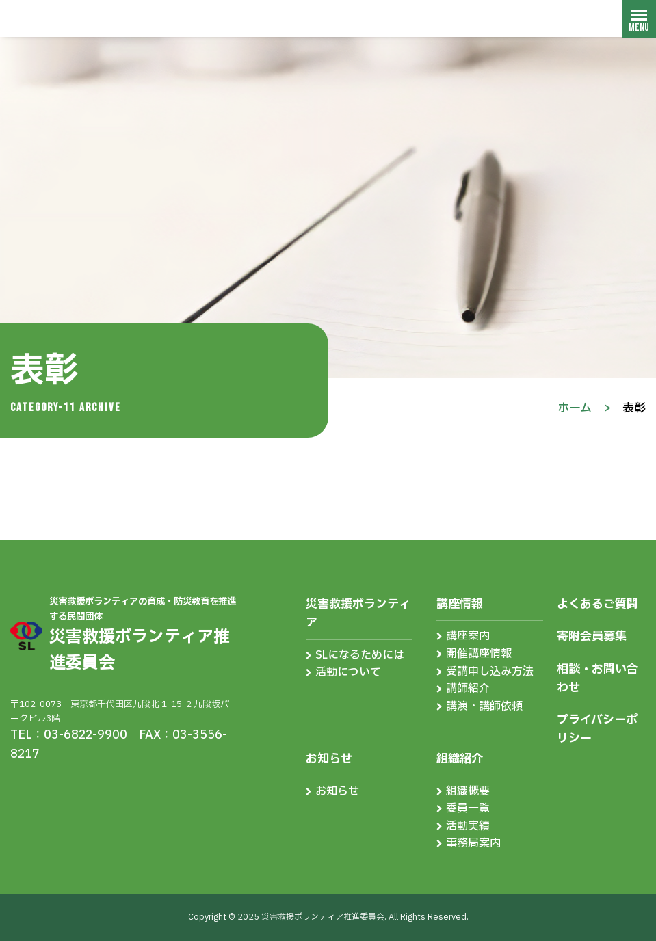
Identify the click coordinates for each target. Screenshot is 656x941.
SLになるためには (359, 655)
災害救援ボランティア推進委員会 (92, 18)
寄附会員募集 (592, 636)
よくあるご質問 (597, 604)
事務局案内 (473, 843)
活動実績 (468, 826)
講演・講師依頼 (484, 706)
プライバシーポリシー (597, 729)
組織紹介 (459, 758)
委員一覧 (468, 808)
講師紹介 (468, 688)
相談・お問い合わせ (597, 678)
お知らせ (329, 758)
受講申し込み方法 (490, 671)
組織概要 (468, 791)
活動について (348, 672)
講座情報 (459, 604)
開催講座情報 (479, 654)
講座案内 (468, 636)
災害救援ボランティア (358, 613)
